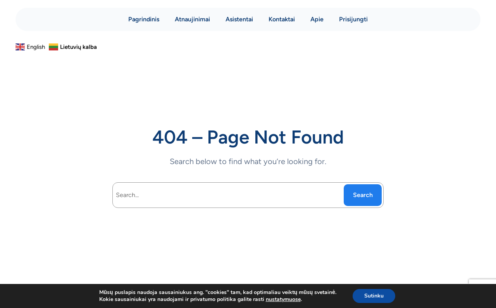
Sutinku (374, 295)
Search (363, 195)
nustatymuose (283, 299)
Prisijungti (353, 19)
